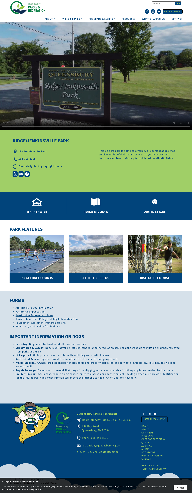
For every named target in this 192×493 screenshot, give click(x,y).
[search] (164, 3)
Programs (147, 436)
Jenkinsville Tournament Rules (34, 315)
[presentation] (146, 11)
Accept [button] (180, 487)
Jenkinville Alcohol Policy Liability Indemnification (47, 319)
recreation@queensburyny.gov (101, 446)
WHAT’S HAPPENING (153, 19)
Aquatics (146, 446)
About (145, 429)
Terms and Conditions (154, 469)
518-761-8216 (27, 159)
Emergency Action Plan (30, 326)
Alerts (145, 449)
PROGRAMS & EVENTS (102, 19)
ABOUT (50, 19)
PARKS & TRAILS (72, 19)
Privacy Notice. (34, 489)
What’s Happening (152, 455)
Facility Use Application (30, 312)
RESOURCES (128, 19)
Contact (177, 19)
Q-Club (145, 442)
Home (144, 426)
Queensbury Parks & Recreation (97, 414)
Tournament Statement (30, 323)
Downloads (148, 452)
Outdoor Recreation (153, 439)
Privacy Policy (149, 465)
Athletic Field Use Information (34, 308)
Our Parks (147, 433)
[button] (178, 3)
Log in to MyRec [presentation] (172, 11)
